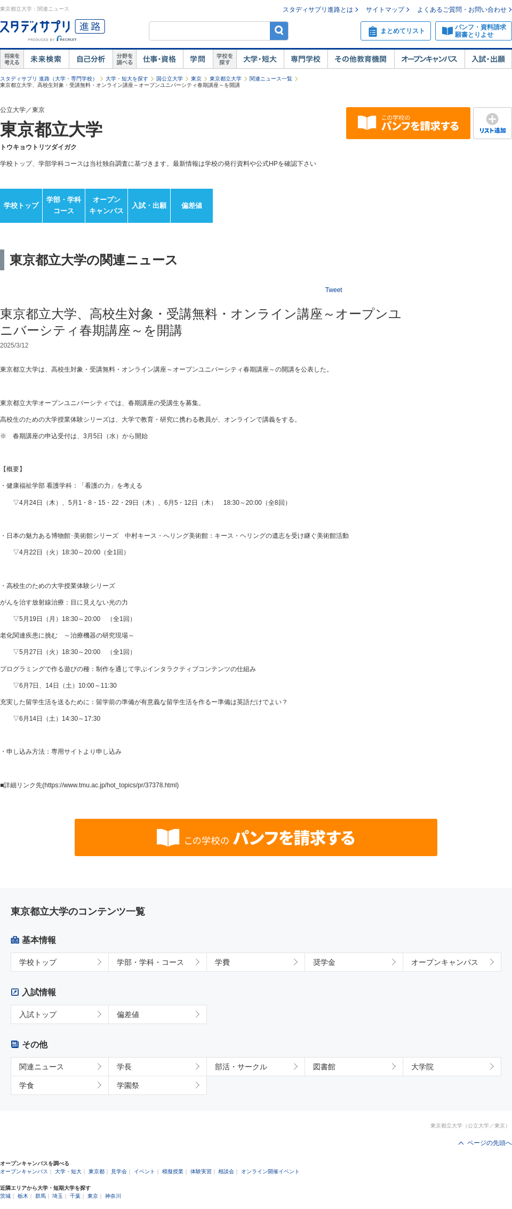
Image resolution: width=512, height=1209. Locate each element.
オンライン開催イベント (270, 1171)
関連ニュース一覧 (271, 79)
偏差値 (191, 205)
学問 (198, 59)
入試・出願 (488, 59)
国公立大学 (169, 79)
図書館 (324, 1066)
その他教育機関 (360, 59)
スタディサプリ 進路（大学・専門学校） (49, 79)
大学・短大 (260, 59)
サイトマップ (385, 9)
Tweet (333, 290)
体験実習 (201, 1171)
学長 (124, 1066)
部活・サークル (241, 1066)
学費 (222, 962)
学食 (26, 1085)
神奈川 (113, 1196)
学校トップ (21, 205)
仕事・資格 (159, 59)
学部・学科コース (63, 205)
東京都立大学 (226, 79)
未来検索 (46, 59)
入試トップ (38, 1014)
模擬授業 (172, 1171)
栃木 (23, 1196)
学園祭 (128, 1085)
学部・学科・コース (150, 962)
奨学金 (324, 962)
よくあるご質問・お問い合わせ (462, 9)
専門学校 (305, 59)
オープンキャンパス (429, 59)
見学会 (119, 1171)
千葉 (75, 1196)
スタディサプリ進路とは (318, 9)
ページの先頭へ (489, 1143)
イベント (144, 1171)
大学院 (422, 1066)
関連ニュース (41, 1066)
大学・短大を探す (127, 79)
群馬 (40, 1196)
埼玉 (57, 1196)
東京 (196, 79)
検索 (279, 30)
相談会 (226, 1171)
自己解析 (91, 59)
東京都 (97, 1171)
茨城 (5, 1196)
